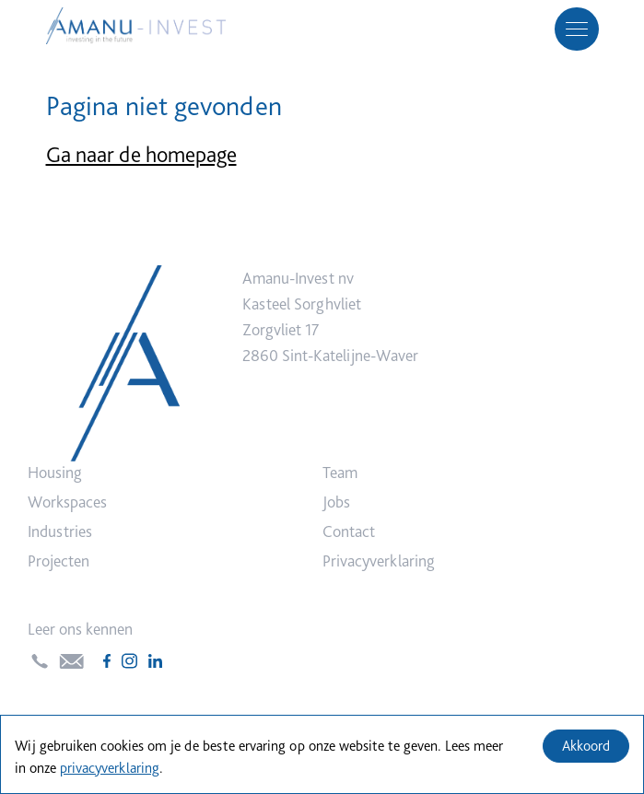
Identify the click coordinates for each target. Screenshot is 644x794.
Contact (348, 531)
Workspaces (67, 501)
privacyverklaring (109, 767)
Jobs (336, 501)
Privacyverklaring (378, 560)
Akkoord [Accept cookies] (586, 745)
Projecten (58, 560)
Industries (60, 531)
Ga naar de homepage (141, 154)
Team (339, 472)
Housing (55, 472)
